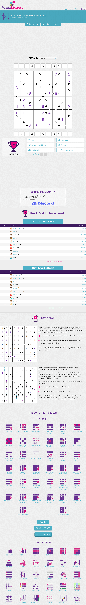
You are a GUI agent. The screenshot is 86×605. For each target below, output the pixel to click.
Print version (34, 150)
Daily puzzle (32, 24)
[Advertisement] (43, 40)
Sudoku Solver (43, 529)
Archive (46, 24)
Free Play (43, 523)
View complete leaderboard (54, 262)
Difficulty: (34, 58)
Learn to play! (43, 535)
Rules (56, 24)
